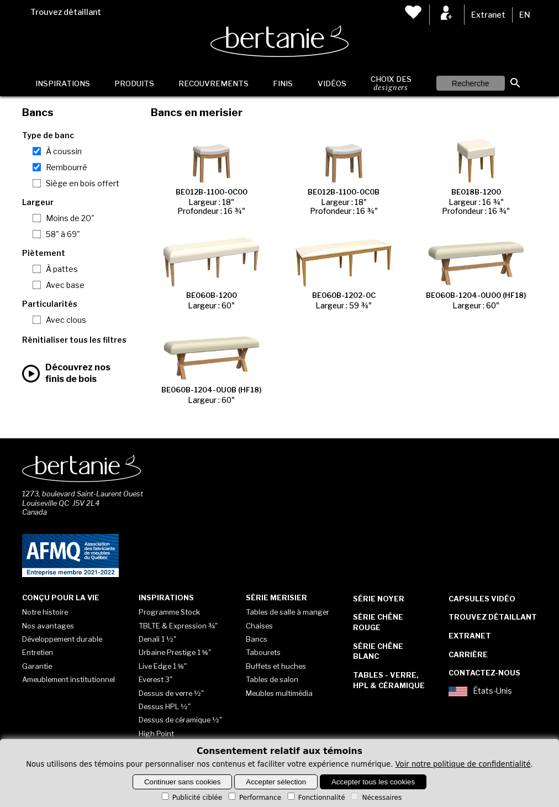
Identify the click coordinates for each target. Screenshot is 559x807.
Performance (253, 797)
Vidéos (332, 83)
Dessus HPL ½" (165, 706)
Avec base (65, 285)
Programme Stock (169, 611)
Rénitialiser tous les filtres (74, 339)
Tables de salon (272, 679)
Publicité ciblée (191, 797)
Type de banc (48, 135)
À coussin (64, 151)
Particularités (49, 304)
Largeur (38, 202)
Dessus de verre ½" (171, 693)
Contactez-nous (484, 672)
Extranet (488, 15)
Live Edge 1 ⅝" (163, 666)
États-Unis (480, 691)
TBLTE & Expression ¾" (178, 625)
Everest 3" (155, 679)
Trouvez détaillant (65, 12)
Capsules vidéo (482, 598)
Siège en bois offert (82, 183)
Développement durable (62, 639)
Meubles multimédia (279, 693)
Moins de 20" (70, 218)
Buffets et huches (276, 666)
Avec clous (66, 320)
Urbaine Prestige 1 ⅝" (175, 652)
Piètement (43, 253)
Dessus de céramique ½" (180, 719)
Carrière (468, 654)
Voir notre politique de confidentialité (463, 764)
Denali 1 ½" (157, 639)
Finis (283, 83)
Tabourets (263, 652)
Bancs (256, 639)
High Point (156, 733)
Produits (134, 83)
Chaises (259, 625)
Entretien (37, 652)
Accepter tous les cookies (373, 782)
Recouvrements (213, 83)
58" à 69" (63, 234)
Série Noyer (378, 598)
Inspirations (62, 83)
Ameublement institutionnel (68, 679)
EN (524, 15)
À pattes (62, 269)
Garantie (37, 666)
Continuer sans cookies (182, 782)
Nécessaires (375, 797)
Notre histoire (45, 611)
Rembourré (66, 167)
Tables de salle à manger (287, 611)
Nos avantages (48, 625)
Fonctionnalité (315, 797)
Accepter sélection (276, 782)
